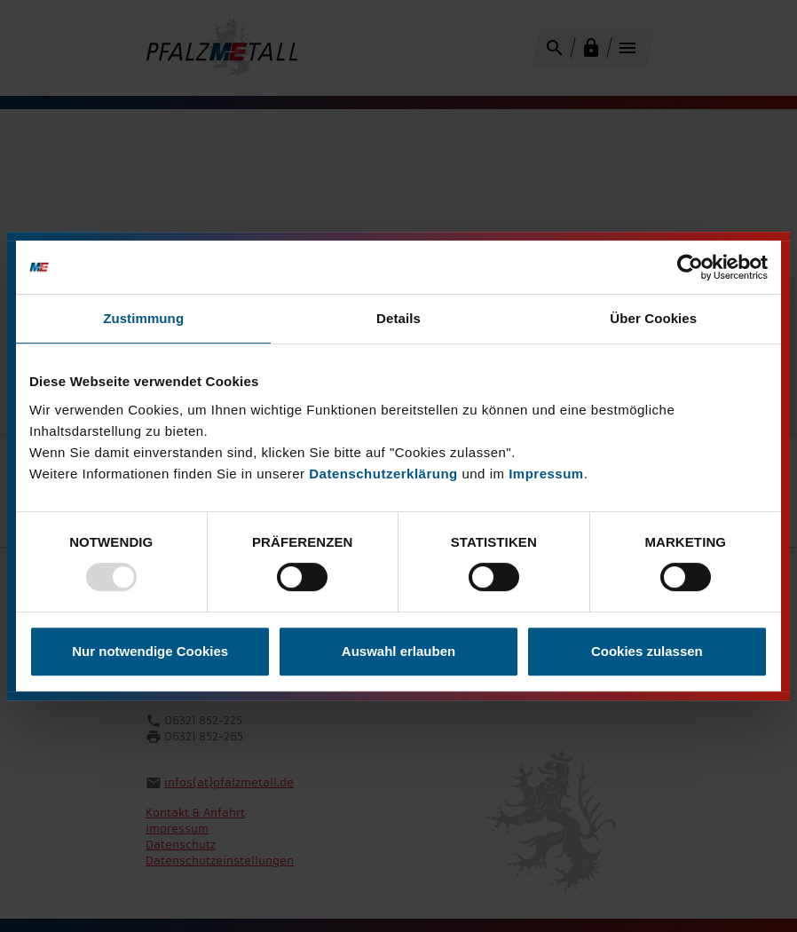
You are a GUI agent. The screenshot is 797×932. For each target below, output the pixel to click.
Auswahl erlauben (398, 651)
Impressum (546, 473)
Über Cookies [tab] (653, 318)
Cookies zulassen (647, 651)
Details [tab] (398, 318)
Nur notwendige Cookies (150, 651)
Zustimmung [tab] (143, 318)
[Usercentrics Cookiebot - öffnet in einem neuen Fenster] (690, 267)
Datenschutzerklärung (383, 473)
